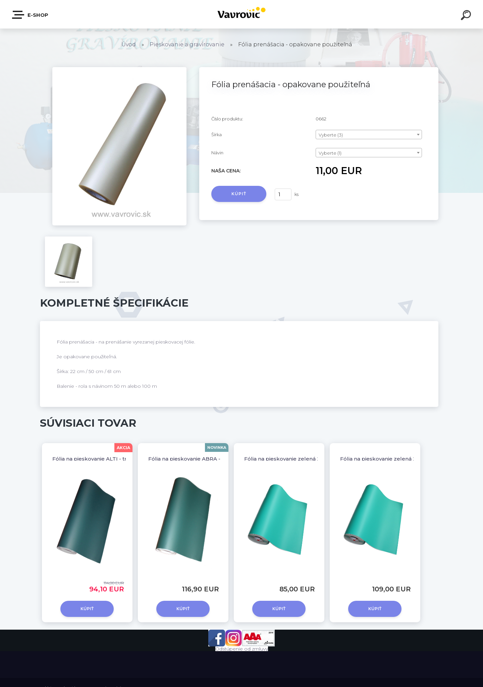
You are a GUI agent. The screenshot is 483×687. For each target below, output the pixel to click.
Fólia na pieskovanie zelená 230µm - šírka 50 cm (307, 459)
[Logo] (241, 14)
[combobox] (369, 134)
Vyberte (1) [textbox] (330, 153)
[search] (467, 16)
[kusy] (283, 194)
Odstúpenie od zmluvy (241, 648)
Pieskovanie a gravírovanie (187, 44)
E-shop (30, 15)
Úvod (128, 44)
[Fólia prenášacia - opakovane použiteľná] (119, 69)
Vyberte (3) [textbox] (331, 135)
